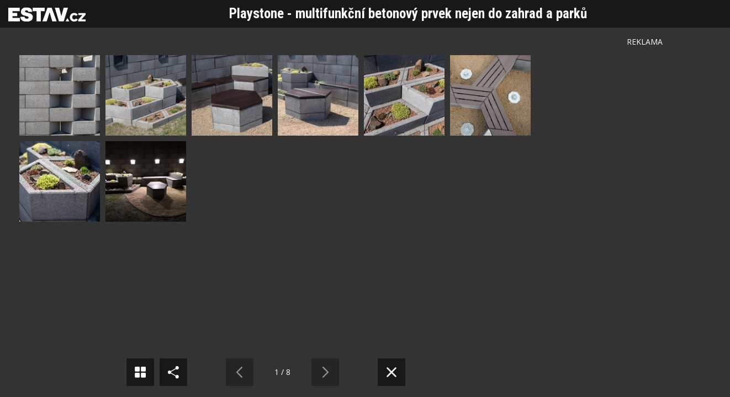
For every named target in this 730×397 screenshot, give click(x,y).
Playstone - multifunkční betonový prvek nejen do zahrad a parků (408, 14)
